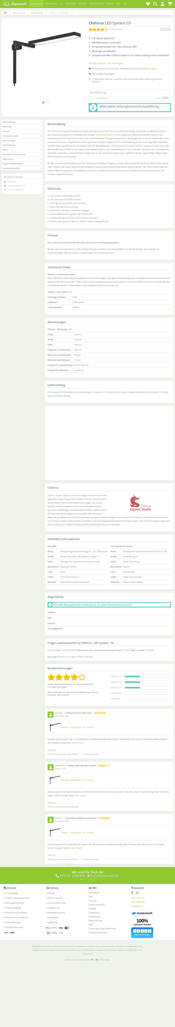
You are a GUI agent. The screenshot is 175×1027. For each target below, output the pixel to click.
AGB (91, 924)
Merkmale (22, 126)
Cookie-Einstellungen (98, 932)
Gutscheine (94, 892)
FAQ (90, 896)
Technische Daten (22, 136)
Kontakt (92, 908)
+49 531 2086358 (15, 189)
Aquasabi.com (137, 897)
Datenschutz (94, 916)
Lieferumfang (22, 145)
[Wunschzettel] (148, 4)
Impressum (94, 912)
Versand (92, 900)
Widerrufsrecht (96, 920)
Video (22, 149)
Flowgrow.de (137, 906)
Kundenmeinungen (22, 168)
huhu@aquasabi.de (16, 185)
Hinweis (22, 131)
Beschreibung (22, 122)
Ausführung (98, 92)
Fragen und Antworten (22, 163)
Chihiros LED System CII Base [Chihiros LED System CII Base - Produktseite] (108, 134)
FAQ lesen (12, 181)
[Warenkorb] (169, 4)
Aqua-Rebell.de (138, 902)
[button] (162, 4)
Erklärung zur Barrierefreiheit (102, 928)
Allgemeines (22, 159)
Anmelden (63, 695)
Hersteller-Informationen (22, 154)
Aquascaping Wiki (97, 904)
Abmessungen (22, 140)
